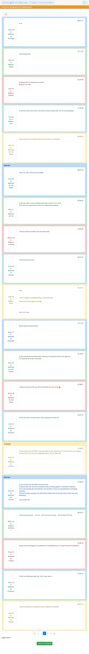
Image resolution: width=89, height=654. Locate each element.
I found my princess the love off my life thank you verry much (40, 387)
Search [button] (34, 3)
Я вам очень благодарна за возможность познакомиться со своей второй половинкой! (49, 546)
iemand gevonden (25, 54)
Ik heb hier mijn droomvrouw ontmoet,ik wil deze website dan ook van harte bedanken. (46, 111)
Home (5, 3)
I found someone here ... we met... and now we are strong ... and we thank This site (45, 515)
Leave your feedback (44, 643)
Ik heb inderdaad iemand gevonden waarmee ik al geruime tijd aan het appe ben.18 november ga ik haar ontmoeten (45, 358)
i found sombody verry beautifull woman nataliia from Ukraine (39, 607)
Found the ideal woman (26, 260)
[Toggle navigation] (5, 14)
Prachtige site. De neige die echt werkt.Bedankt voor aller (31, 83)
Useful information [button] (46, 3)
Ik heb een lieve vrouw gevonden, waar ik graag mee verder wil (39, 417)
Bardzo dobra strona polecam (28, 326)
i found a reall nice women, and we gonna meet (34, 231)
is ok (20, 23)
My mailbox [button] (24, 3)
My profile (14, 3)
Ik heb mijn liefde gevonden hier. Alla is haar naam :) (36, 576)
